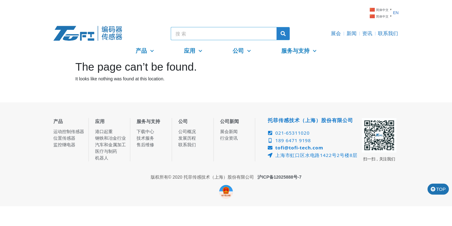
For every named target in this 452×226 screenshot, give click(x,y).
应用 (193, 51)
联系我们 (388, 33)
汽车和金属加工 (110, 144)
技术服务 (145, 138)
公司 (242, 51)
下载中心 (145, 131)
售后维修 (145, 144)
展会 (336, 33)
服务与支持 (299, 51)
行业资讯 (229, 138)
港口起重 (104, 131)
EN (396, 12)
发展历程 (187, 138)
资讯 (367, 33)
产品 (145, 51)
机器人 (101, 157)
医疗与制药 (106, 151)
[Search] (283, 33)
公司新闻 (229, 121)
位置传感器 (64, 138)
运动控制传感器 (68, 131)
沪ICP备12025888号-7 (279, 177)
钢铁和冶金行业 (110, 138)
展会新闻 (229, 131)
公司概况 (187, 131)
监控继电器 (64, 144)
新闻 (352, 33)
